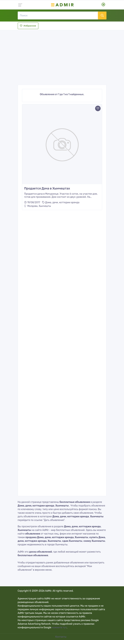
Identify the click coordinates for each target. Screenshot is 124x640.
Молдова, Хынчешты (37, 206)
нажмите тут (59, 627)
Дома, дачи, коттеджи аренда (62, 202)
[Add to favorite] (98, 108)
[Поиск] (58, 15)
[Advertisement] (62, 56)
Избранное (28, 25)
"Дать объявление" (53, 520)
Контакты (61, 636)
